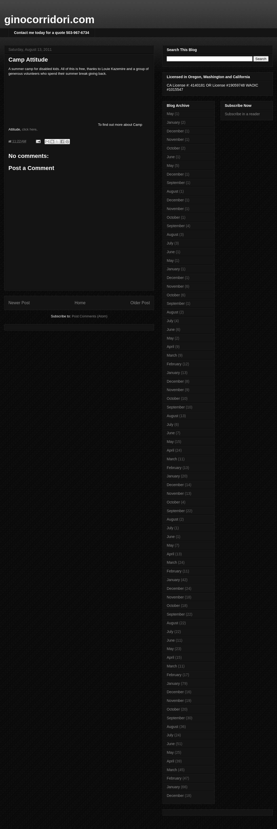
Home (80, 303)
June (171, 157)
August (172, 191)
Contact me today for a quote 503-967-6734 (51, 33)
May (170, 114)
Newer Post (19, 303)
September (176, 183)
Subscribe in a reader (242, 114)
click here (29, 129)
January (173, 122)
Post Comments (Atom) (89, 316)
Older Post (140, 303)
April (170, 346)
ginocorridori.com (49, 19)
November (175, 139)
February (174, 364)
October (173, 148)
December (175, 131)
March (172, 355)
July (170, 243)
